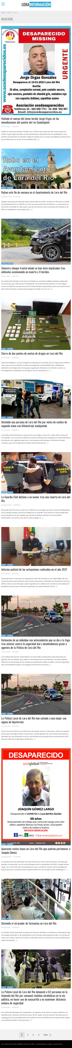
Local (3, 114)
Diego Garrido (7, 196)
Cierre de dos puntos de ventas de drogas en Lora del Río (32, 353)
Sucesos (10, 114)
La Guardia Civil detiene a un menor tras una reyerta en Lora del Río (35, 499)
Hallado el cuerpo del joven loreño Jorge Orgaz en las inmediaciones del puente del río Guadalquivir (30, 120)
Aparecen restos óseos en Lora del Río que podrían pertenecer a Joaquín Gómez (35, 850)
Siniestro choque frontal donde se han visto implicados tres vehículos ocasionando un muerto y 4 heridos (33, 270)
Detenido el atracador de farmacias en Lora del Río (28, 923)
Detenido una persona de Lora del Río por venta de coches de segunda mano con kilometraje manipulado (34, 424)
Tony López (6, 126)
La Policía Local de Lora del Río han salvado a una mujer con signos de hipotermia (33, 720)
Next (46, 1034)
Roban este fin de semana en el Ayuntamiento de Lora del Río (34, 192)
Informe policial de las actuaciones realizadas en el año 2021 (34, 569)
